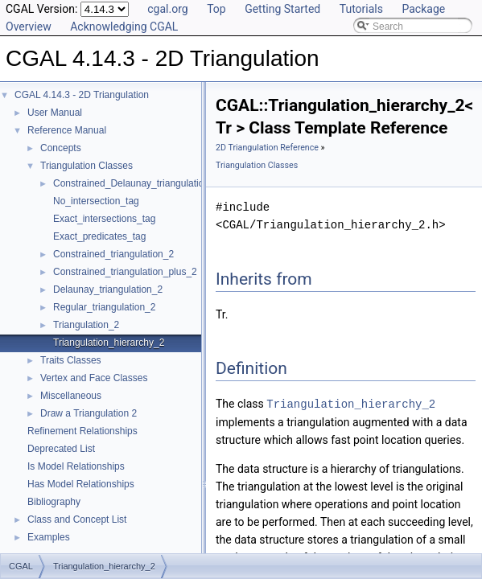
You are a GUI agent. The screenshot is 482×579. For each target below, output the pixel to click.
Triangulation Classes (86, 165)
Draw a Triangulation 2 (88, 413)
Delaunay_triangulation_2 (108, 289)
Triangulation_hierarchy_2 (108, 342)
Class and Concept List (76, 519)
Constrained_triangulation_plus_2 (125, 271)
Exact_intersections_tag (104, 218)
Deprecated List (61, 448)
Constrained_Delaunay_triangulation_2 (136, 183)
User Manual (54, 112)
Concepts (60, 148)
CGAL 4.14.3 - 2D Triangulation (81, 95)
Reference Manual (66, 130)
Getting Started (282, 8)
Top (216, 8)
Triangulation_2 (86, 325)
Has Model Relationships (80, 484)
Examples (48, 537)
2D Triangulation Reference (267, 147)
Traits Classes (70, 360)
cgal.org (167, 8)
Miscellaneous (70, 395)
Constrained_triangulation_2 (113, 254)
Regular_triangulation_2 (104, 307)
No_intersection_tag (96, 201)
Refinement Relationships (82, 431)
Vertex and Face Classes (93, 378)
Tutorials (361, 8)
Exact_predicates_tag (99, 236)
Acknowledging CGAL (124, 26)
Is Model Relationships (76, 466)
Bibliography (53, 501)
